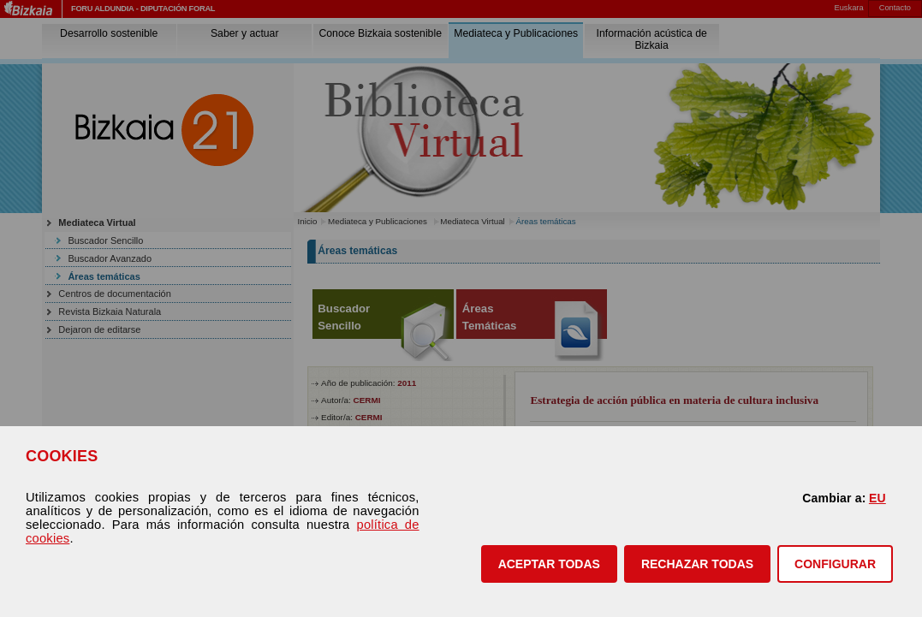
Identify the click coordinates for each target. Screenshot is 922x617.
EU (877, 498)
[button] (549, 564)
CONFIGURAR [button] (835, 564)
